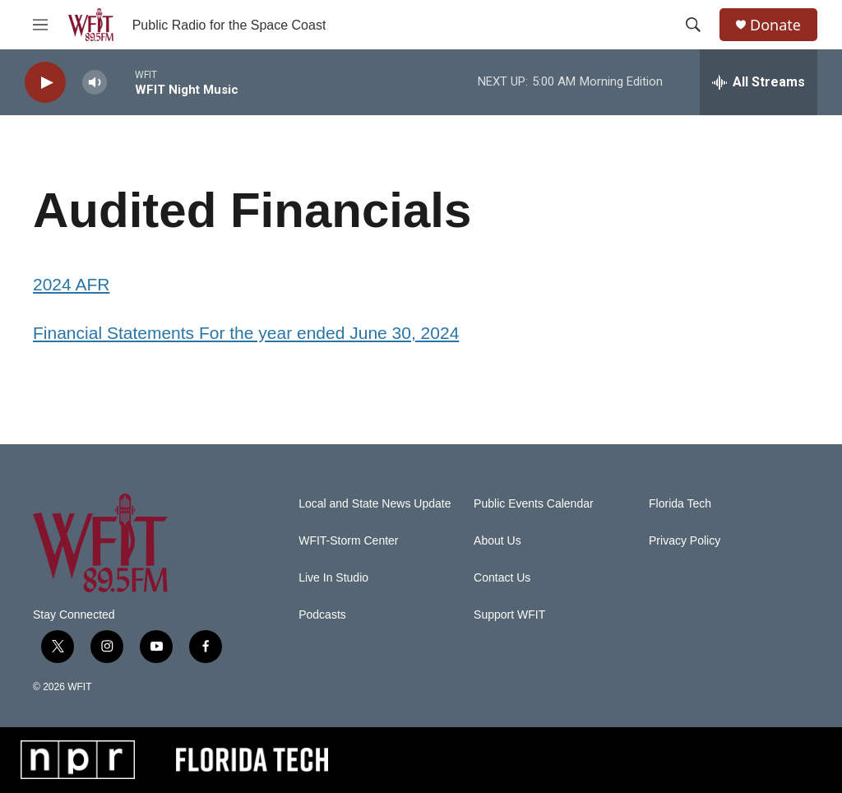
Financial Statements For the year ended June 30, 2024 (246, 332)
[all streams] (758, 82)
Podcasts (322, 615)
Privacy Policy (684, 541)
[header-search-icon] (693, 24)
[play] (45, 82)
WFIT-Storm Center (348, 541)
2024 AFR (71, 284)
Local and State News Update (374, 504)
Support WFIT (509, 615)
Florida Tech (680, 504)
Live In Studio (333, 578)
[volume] (95, 82)
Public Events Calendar (534, 504)
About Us (497, 541)
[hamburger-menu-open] (40, 24)
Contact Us (502, 578)
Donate (775, 25)
